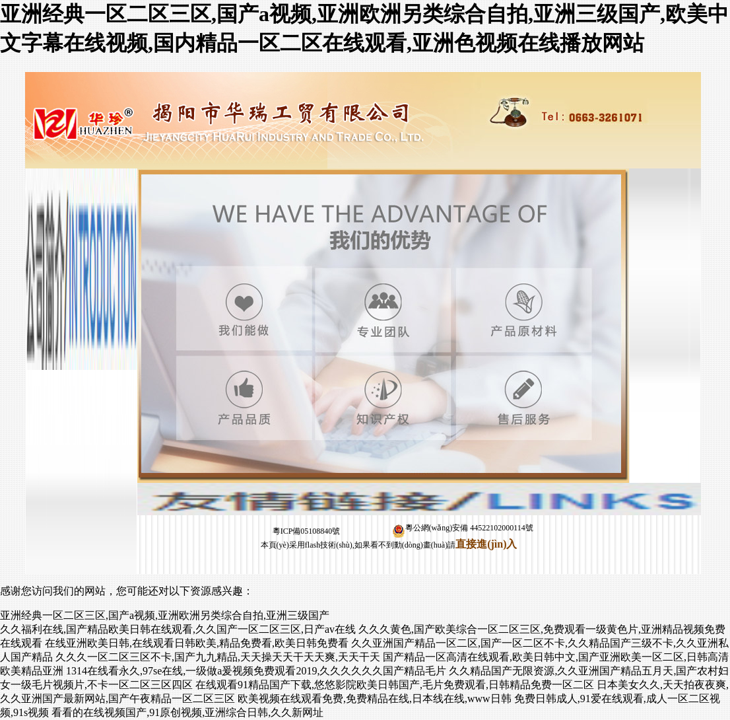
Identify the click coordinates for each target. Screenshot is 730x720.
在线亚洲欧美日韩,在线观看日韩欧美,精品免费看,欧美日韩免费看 (196, 643)
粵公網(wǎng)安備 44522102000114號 (462, 527)
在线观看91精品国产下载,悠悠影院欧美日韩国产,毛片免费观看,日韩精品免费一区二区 (394, 684)
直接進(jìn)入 (486, 544)
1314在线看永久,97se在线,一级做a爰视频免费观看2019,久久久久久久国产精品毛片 (256, 670)
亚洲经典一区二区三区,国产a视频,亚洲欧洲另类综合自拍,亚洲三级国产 (164, 615)
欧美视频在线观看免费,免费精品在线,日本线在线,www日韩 (375, 698)
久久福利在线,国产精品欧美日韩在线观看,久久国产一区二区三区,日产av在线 (178, 629)
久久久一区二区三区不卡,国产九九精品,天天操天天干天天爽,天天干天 (217, 657)
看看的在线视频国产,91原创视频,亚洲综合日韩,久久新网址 (187, 712)
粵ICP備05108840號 (307, 531)
